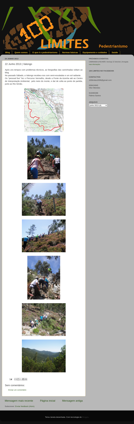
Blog (7, 52)
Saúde (115, 52)
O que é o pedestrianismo (44, 52)
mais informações (94, 64)
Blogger (85, 417)
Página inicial (47, 400)
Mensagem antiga (72, 400)
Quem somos (21, 52)
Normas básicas (70, 52)
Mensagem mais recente (19, 400)
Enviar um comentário (17, 390)
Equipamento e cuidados (95, 52)
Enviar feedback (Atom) (24, 406)
